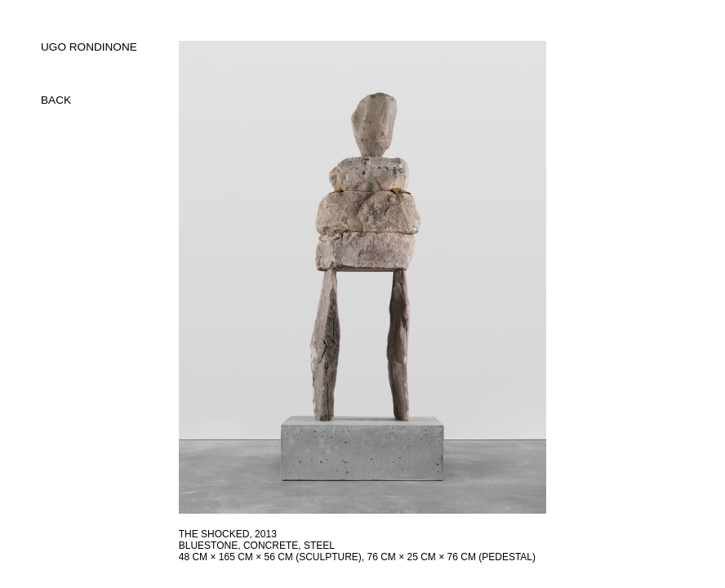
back (56, 100)
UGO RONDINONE (89, 47)
